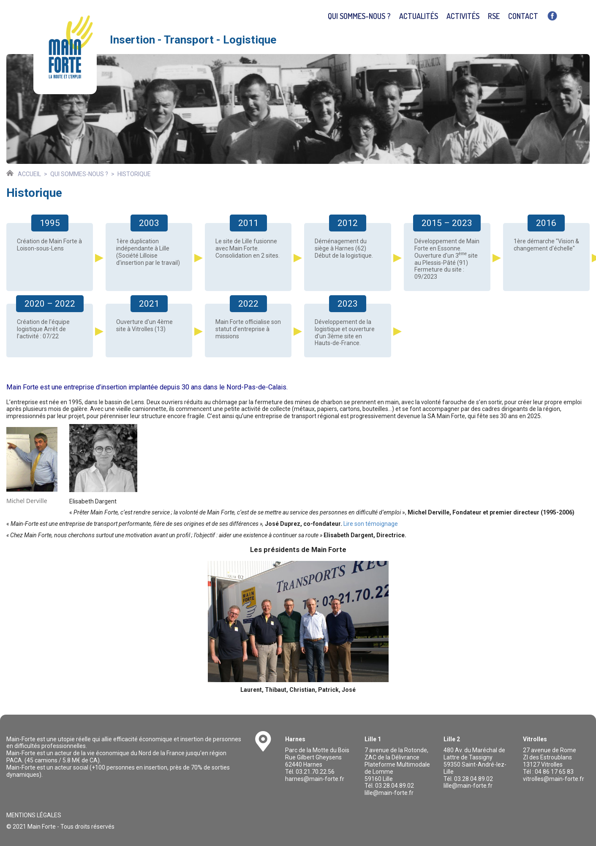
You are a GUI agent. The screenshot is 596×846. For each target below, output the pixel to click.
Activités (462, 16)
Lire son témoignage (370, 523)
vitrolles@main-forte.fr (553, 778)
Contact (523, 16)
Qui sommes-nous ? (359, 16)
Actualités (418, 16)
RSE (494, 16)
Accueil (29, 174)
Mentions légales (33, 815)
